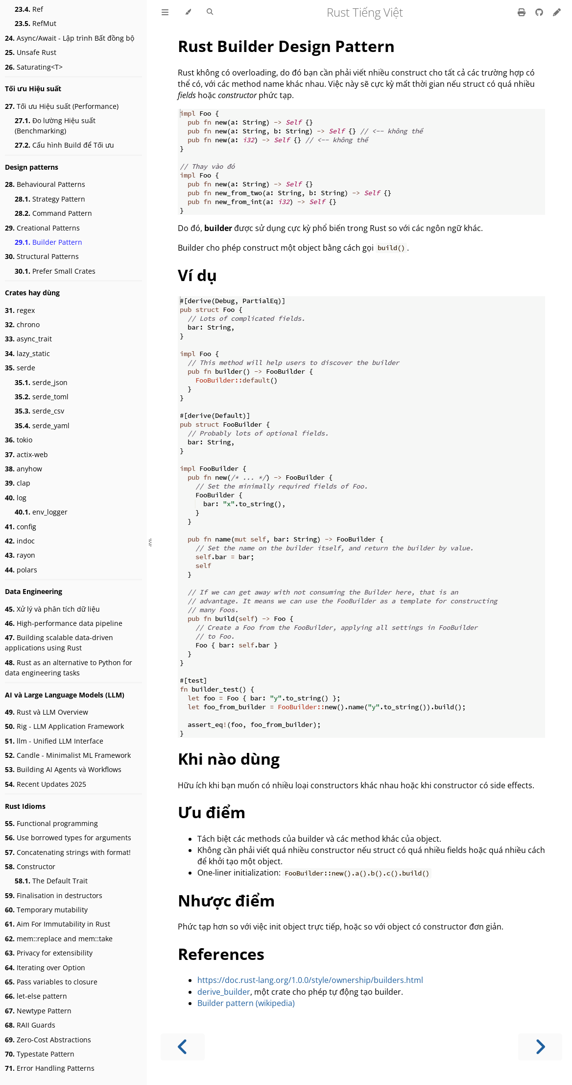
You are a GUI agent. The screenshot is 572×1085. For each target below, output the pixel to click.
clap (17, 483)
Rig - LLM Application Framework (64, 726)
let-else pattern (36, 996)
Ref (29, 9)
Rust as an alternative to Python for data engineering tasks (68, 667)
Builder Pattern (48, 242)
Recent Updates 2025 (45, 784)
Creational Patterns (42, 227)
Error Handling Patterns (50, 1068)
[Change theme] (188, 12)
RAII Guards (30, 1025)
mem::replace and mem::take (59, 938)
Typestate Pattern (39, 1054)
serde (20, 367)
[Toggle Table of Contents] (165, 12)
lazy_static (27, 353)
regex (20, 310)
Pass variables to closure (51, 981)
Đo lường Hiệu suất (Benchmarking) (55, 125)
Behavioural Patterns (45, 184)
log (15, 497)
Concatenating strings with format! (68, 852)
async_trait (28, 338)
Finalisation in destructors (53, 895)
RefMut (35, 23)
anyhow (23, 468)
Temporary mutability (46, 909)
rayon (20, 555)
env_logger (41, 512)
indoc (20, 540)
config (20, 526)
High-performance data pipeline (63, 623)
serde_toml (42, 396)
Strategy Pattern (50, 199)
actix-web (26, 454)
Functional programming (51, 823)
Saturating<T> (34, 67)
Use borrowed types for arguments (68, 837)
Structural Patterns (42, 256)
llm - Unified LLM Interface (54, 741)
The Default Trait (51, 880)
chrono (22, 324)
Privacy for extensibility (49, 952)
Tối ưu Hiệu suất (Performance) (62, 106)
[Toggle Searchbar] (210, 12)
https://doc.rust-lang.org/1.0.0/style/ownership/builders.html (310, 980)
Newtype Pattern (38, 1010)
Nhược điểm (226, 900)
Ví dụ (197, 274)
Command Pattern (53, 213)
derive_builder (223, 991)
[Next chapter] (540, 1046)
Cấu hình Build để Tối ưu (64, 145)
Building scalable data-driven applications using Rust (59, 642)
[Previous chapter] (183, 1046)
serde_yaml (42, 425)
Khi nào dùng (229, 758)
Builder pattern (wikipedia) (246, 1003)
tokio (18, 439)
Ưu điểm (211, 812)
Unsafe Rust (30, 52)
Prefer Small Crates (55, 271)
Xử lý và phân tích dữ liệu (52, 609)
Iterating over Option (45, 967)
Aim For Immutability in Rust (57, 924)
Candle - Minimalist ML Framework (68, 755)
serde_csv (39, 410)
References (221, 953)
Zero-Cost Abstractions (48, 1039)
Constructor (30, 866)
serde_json (41, 382)
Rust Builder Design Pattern (286, 45)
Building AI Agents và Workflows (63, 769)
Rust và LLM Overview (46, 712)
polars (21, 569)
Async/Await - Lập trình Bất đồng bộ (69, 38)
